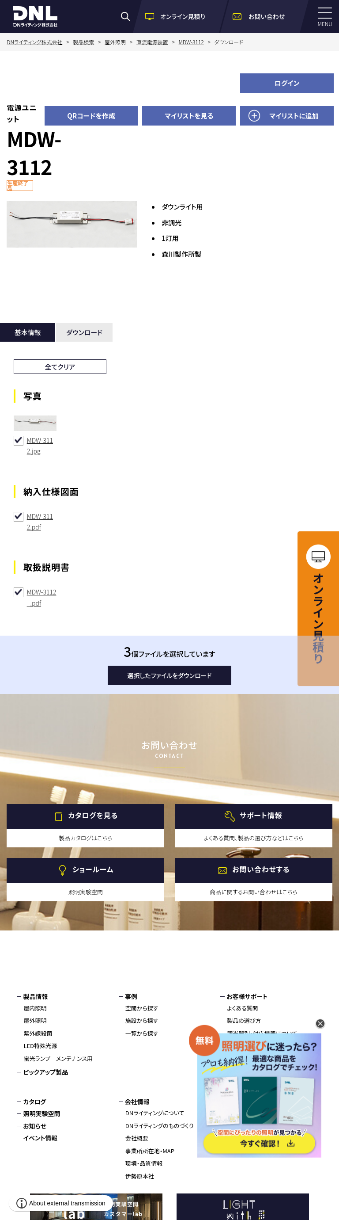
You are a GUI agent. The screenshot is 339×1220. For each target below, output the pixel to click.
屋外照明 (34, 1020)
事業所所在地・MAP (149, 1151)
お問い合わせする (261, 869)
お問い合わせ (244, 1101)
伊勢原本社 (139, 1176)
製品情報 (35, 996)
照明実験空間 (41, 1113)
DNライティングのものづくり (159, 1125)
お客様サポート (246, 996)
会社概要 (136, 1138)
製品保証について (249, 1058)
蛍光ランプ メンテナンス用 (57, 1058)
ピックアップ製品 (45, 1072)
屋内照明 (34, 1008)
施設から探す (141, 1020)
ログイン (287, 83)
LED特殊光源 (40, 1045)
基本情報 (28, 332)
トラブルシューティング (254, 1083)
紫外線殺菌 (37, 1033)
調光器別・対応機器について (262, 1033)
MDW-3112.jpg (40, 446)
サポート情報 (261, 815)
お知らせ (34, 1125)
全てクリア (60, 366)
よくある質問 (242, 1008)
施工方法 (238, 1071)
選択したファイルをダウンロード (170, 675)
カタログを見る (93, 815)
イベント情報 (40, 1137)
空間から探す (141, 1008)
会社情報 (137, 1101)
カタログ (34, 1101)
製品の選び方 (244, 1020)
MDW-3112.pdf (40, 522)
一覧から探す (141, 1033)
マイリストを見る (189, 115)
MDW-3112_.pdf (41, 597)
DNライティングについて (155, 1113)
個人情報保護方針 (251, 1125)
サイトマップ (242, 1137)
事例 (131, 996)
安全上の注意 (244, 1045)
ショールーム (92, 869)
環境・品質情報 (144, 1163)
